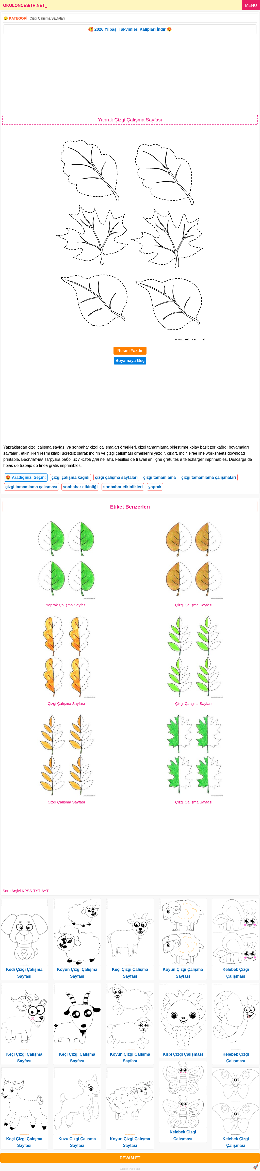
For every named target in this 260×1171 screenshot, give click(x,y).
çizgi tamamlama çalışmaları (208, 477)
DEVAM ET (130, 1158)
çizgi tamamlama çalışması (31, 487)
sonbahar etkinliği (80, 487)
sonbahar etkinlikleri (123, 487)
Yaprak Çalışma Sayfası (66, 605)
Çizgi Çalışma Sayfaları (47, 18)
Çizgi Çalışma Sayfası (194, 605)
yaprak (154, 487)
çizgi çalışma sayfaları (116, 477)
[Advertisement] (130, 74)
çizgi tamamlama (159, 477)
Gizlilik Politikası (130, 1168)
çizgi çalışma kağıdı (70, 477)
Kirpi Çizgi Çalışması (183, 1054)
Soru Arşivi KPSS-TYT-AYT (25, 891)
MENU (251, 5)
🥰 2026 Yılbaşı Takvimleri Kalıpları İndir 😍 (130, 29)
